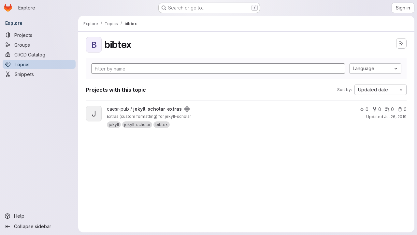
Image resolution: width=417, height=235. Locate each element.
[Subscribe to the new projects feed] (401, 43)
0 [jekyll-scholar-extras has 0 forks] (376, 109)
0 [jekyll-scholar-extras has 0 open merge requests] (389, 109)
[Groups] (39, 44)
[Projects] (39, 34)
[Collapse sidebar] (39, 226)
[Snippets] (39, 74)
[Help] (39, 216)
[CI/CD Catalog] (39, 54)
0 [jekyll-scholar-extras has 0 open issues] (402, 109)
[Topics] (39, 64)
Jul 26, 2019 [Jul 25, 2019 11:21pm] (395, 116)
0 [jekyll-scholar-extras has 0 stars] (364, 109)
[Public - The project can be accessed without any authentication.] (187, 109)
